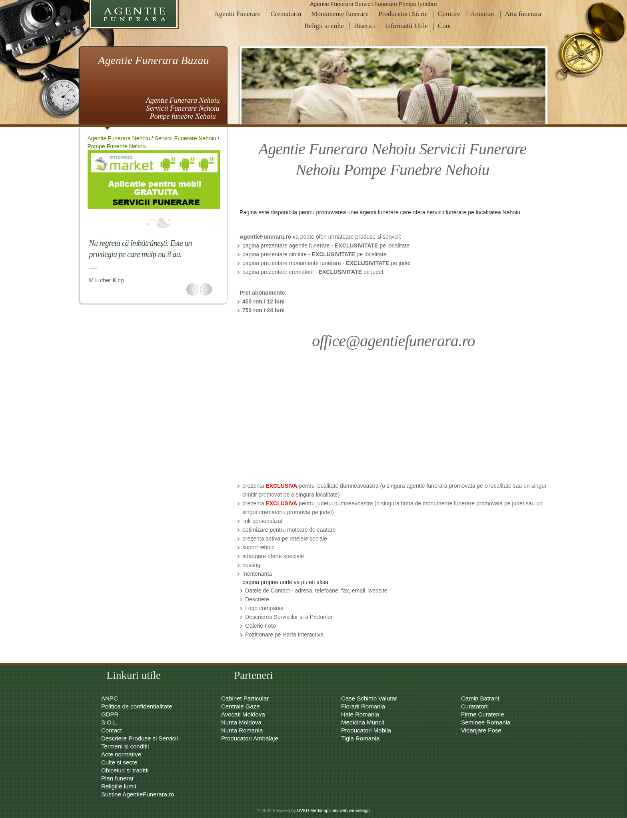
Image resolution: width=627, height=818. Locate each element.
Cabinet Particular (245, 698)
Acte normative (121, 754)
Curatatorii (475, 706)
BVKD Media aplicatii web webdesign (333, 810)
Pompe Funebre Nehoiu (117, 146)
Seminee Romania (485, 722)
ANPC (109, 698)
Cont (444, 26)
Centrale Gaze (240, 706)
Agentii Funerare (237, 14)
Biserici (364, 26)
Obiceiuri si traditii (124, 770)
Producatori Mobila (366, 730)
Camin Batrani (480, 698)
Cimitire (448, 14)
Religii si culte (324, 26)
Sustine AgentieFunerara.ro (137, 794)
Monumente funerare (339, 14)
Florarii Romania (363, 706)
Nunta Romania (242, 730)
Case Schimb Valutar (369, 698)
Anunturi (482, 14)
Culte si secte (119, 762)
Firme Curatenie (482, 714)
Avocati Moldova (243, 714)
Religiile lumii (118, 786)
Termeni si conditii (125, 746)
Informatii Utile (406, 26)
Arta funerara (523, 14)
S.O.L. (109, 722)
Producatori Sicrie (402, 14)
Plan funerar (117, 778)
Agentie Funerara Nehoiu (119, 138)
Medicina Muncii (362, 722)
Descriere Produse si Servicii (139, 738)
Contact (111, 730)
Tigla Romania (360, 738)
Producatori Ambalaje (249, 738)
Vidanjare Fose (481, 730)
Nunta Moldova (241, 722)
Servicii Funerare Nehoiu (185, 138)
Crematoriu (285, 14)
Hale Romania (360, 714)
